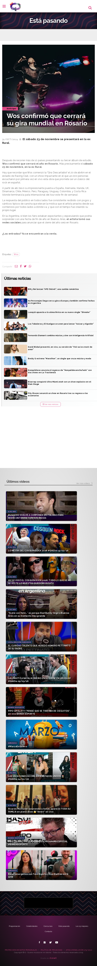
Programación (14, 926)
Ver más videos (84, 483)
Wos (16, 254)
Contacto (48, 931)
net (53, 958)
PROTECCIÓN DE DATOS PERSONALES (21, 950)
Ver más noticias (50, 404)
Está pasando (64, 926)
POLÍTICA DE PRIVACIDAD (51, 950)
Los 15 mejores (82, 926)
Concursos (48, 926)
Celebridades (32, 926)
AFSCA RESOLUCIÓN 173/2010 (79, 950)
